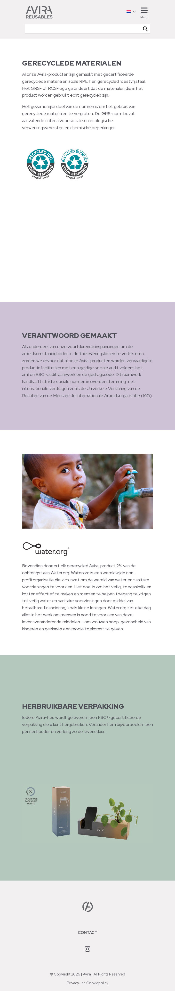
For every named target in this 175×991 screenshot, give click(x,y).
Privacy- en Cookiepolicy (87, 983)
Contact (87, 932)
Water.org (60, 572)
